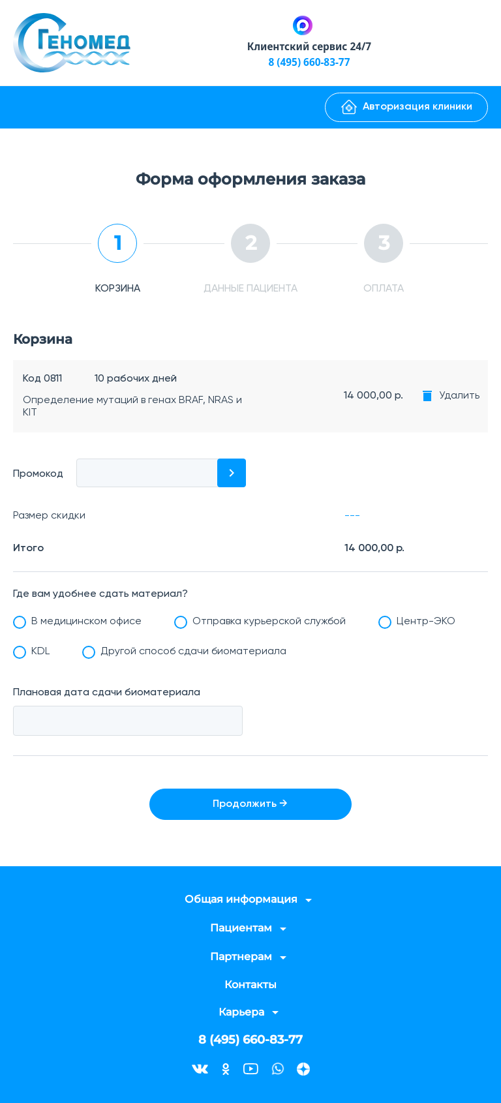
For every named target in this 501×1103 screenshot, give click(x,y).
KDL (40, 651)
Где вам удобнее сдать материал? (100, 594)
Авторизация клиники (406, 107)
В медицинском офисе (86, 621)
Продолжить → (250, 804)
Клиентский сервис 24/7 (309, 46)
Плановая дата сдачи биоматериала (106, 692)
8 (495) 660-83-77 (309, 62)
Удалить (459, 396)
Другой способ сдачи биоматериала (193, 651)
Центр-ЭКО (426, 621)
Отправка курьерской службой (269, 621)
